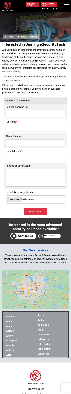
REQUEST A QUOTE (31, 4)
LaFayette (43, 339)
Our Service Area (35, 250)
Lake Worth (44, 349)
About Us (21, 37)
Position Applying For (17, 107)
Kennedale (44, 325)
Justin (41, 315)
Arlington (11, 340)
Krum (41, 329)
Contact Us (22, 236)
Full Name (11, 121)
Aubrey (10, 350)
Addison (10, 316)
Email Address (14, 151)
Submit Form (35, 211)
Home (9, 37)
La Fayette (44, 334)
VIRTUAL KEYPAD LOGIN (48, 4)
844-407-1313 (49, 8)
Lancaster (43, 353)
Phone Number (14, 136)
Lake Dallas (44, 344)
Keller (41, 320)
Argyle (10, 335)
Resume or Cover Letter (18, 165)
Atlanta (10, 345)
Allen (9, 321)
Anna (9, 326)
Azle (8, 355)
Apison (10, 331)
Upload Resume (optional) (19, 192)
